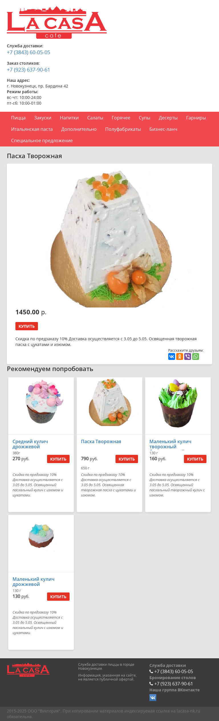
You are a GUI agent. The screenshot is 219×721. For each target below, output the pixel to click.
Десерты (168, 118)
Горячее (121, 118)
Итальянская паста (32, 129)
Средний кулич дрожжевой (30, 444)
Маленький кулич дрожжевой (33, 581)
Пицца (18, 118)
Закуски (42, 118)
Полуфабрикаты (123, 129)
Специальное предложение (42, 140)
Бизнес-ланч (163, 129)
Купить (27, 326)
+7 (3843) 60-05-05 (28, 52)
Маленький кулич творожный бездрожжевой (170, 446)
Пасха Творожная (101, 441)
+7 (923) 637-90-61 (28, 69)
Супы (144, 118)
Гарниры (196, 118)
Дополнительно (79, 129)
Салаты (95, 118)
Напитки (69, 118)
